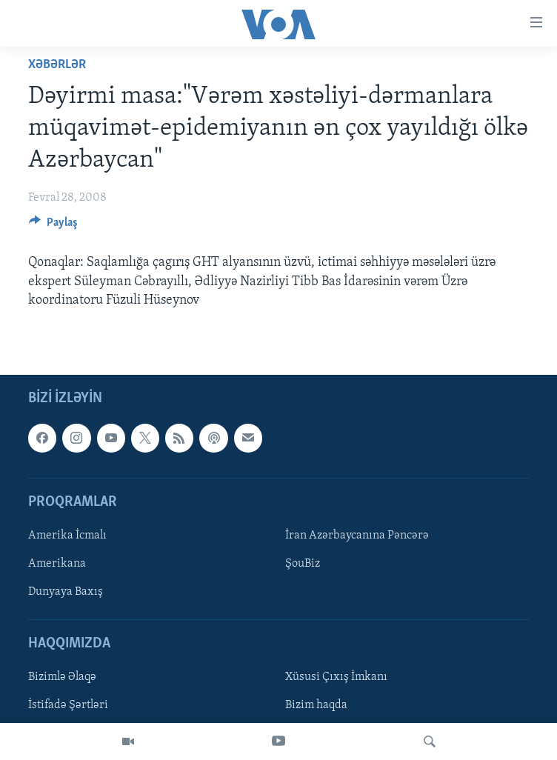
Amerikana (57, 564)
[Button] (53, 226)
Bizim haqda (316, 705)
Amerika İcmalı (67, 535)
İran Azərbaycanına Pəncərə (357, 535)
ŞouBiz (302, 564)
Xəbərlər (57, 65)
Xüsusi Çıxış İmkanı (336, 677)
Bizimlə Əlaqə (62, 677)
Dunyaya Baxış (65, 592)
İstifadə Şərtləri (68, 705)
